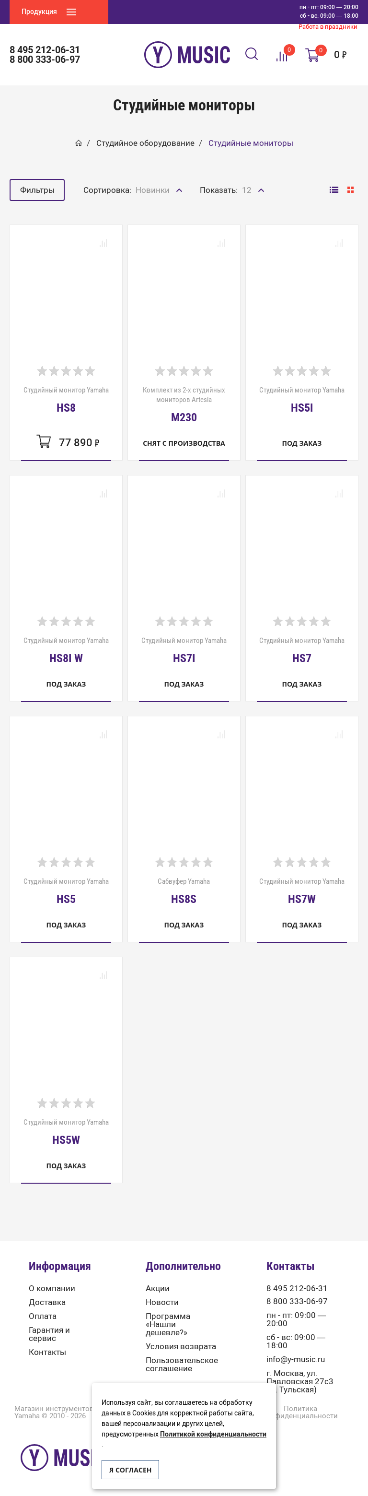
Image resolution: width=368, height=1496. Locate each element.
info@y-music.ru (295, 1359)
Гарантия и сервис (49, 1334)
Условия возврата (181, 1346)
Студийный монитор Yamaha (66, 400)
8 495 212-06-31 (45, 50)
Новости (162, 1302)
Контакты (47, 1352)
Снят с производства (184, 443)
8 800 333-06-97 (45, 59)
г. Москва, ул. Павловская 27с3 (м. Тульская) (300, 1381)
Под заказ (302, 443)
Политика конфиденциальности (300, 1412)
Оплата (43, 1316)
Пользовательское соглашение (182, 1364)
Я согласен (130, 1469)
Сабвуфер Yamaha (184, 891)
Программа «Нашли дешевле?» (168, 1324)
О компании (52, 1288)
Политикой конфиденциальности (213, 1434)
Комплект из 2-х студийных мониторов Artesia (184, 404)
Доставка (47, 1302)
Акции (158, 1288)
